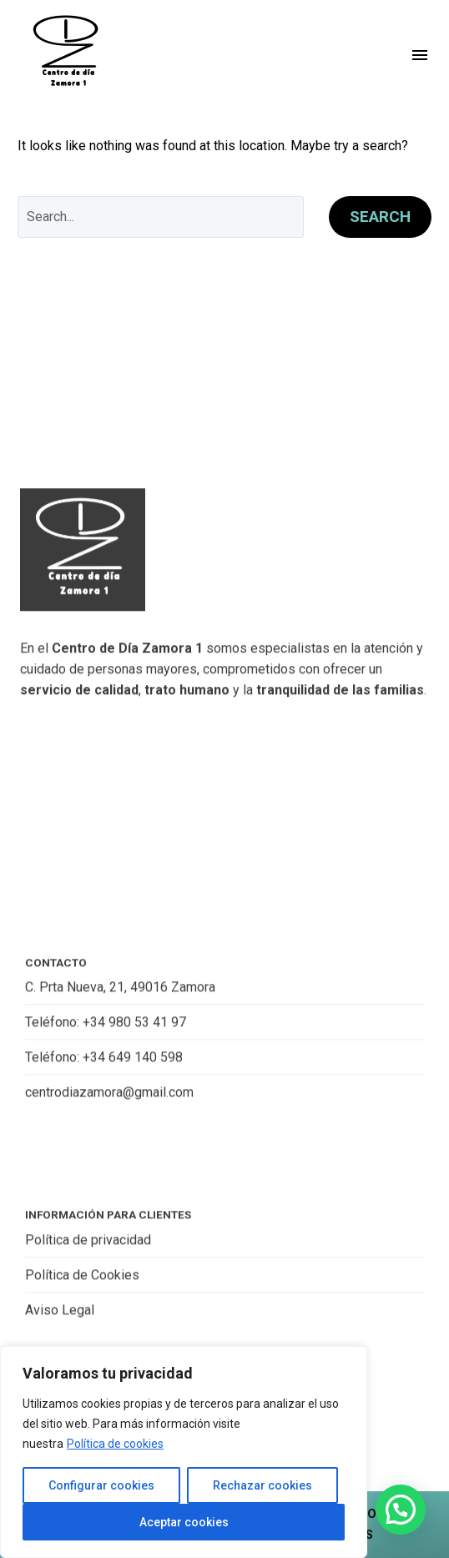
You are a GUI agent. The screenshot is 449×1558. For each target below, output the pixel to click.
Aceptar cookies (184, 1522)
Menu (419, 55)
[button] (401, 1510)
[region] (183, 1452)
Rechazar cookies (262, 1485)
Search (380, 216)
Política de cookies (115, 1443)
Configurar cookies (101, 1485)
